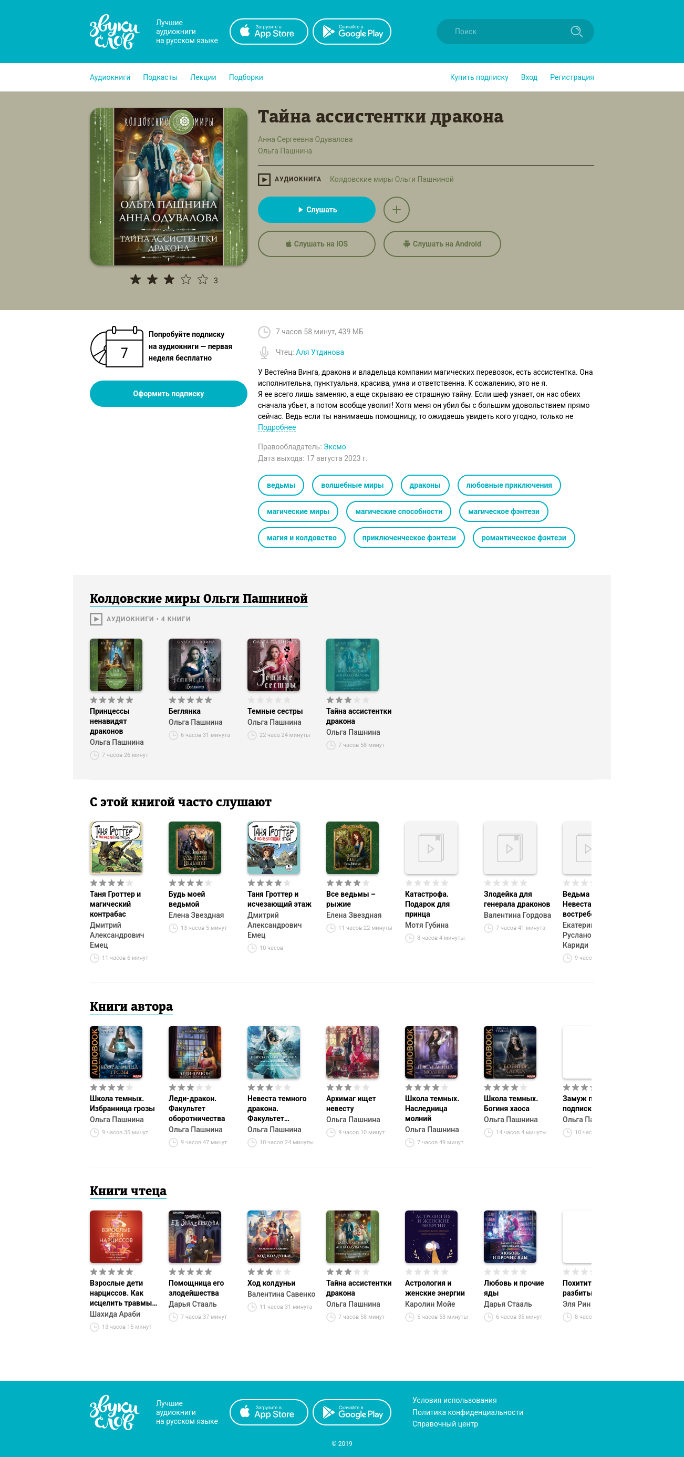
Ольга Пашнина (117, 742)
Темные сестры (275, 711)
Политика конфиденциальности (467, 1412)
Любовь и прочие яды (514, 1288)
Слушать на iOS (317, 244)
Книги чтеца (128, 1192)
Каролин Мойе (430, 1304)
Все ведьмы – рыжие (351, 899)
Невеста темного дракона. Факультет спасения (277, 1109)
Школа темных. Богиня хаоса (511, 1103)
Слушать (316, 210)
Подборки (246, 77)
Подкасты (160, 77)
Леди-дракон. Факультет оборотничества (197, 1108)
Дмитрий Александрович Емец (117, 935)
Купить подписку (479, 77)
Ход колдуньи (271, 1283)
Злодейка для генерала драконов (517, 899)
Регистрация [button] (572, 77)
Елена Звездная (196, 915)
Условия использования (454, 1400)
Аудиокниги (110, 77)
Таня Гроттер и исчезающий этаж (279, 899)
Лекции (203, 77)
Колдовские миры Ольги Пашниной (392, 179)
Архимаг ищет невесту (351, 1103)
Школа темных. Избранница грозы (122, 1103)
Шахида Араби (115, 1314)
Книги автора (131, 1007)
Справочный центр (445, 1424)
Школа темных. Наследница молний (432, 1108)
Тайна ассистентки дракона (358, 716)
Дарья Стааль (193, 1304)
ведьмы (281, 485)
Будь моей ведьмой (187, 899)
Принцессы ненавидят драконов (110, 721)
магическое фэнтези (504, 511)
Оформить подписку (168, 393)
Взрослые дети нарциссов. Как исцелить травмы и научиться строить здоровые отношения (124, 1293)
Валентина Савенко (281, 1294)
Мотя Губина (427, 925)
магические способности (398, 511)
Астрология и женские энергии (435, 1288)
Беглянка (185, 711)
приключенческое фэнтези (409, 537)
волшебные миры (352, 485)
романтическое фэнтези (524, 537)
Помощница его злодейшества (196, 1288)
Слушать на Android (442, 244)
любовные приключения (510, 485)
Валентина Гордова (517, 915)
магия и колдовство (302, 537)
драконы (425, 485)
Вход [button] (529, 77)
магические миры (298, 511)
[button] (110, 77)
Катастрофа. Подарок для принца (427, 904)
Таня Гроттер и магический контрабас (115, 904)
